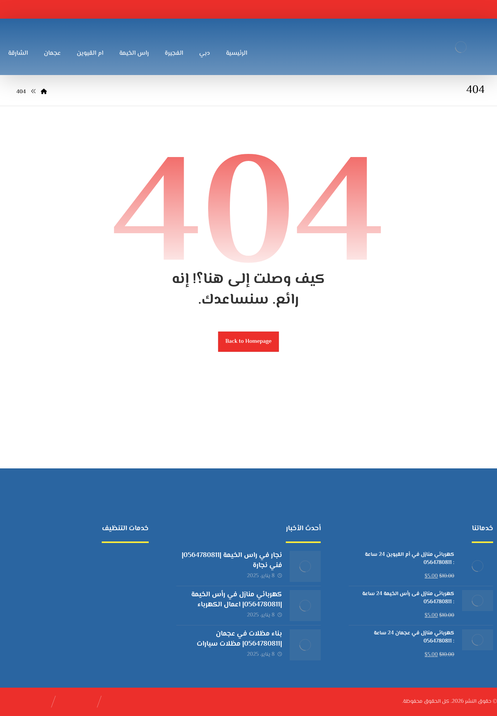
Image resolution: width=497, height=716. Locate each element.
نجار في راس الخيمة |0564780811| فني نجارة (232, 560)
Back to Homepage (249, 341)
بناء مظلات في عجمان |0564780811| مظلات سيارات (239, 639)
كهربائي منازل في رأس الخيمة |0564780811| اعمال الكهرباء (236, 599)
